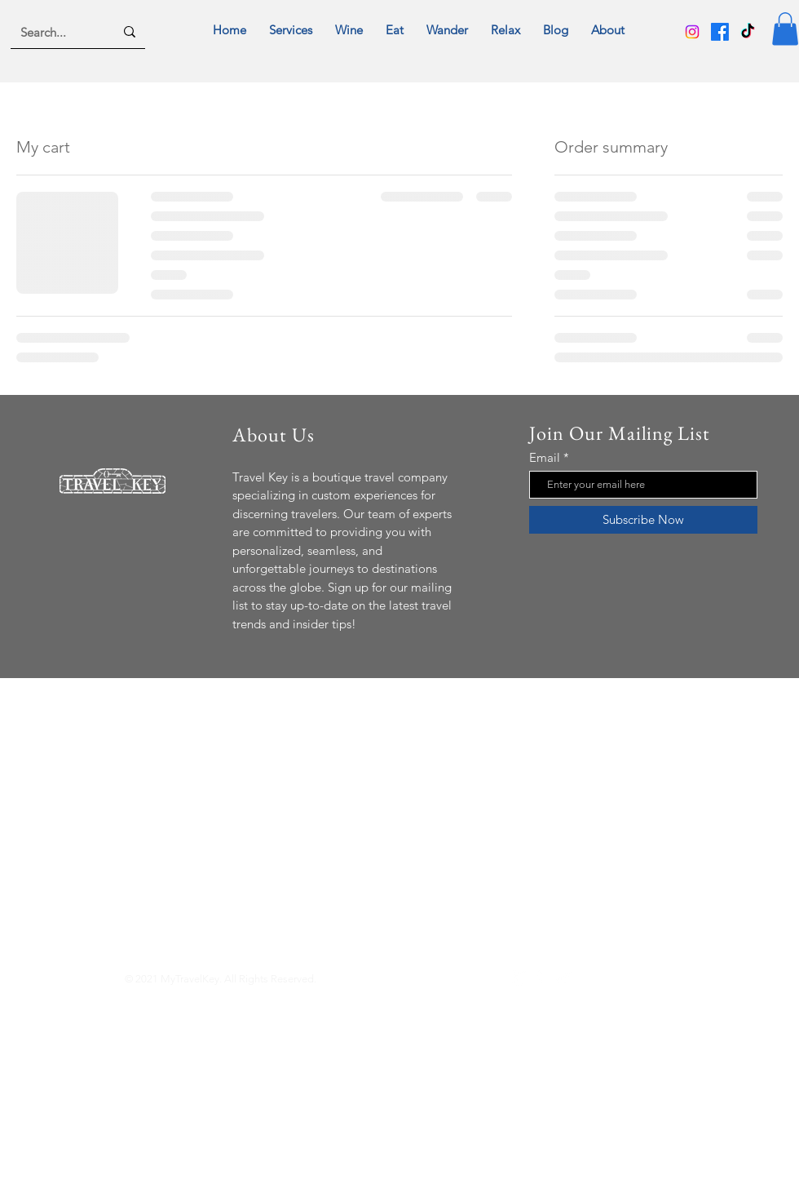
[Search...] (55, 32)
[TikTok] (748, 32)
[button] (785, 29)
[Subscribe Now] (643, 520)
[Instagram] (692, 32)
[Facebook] (720, 32)
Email (544, 457)
